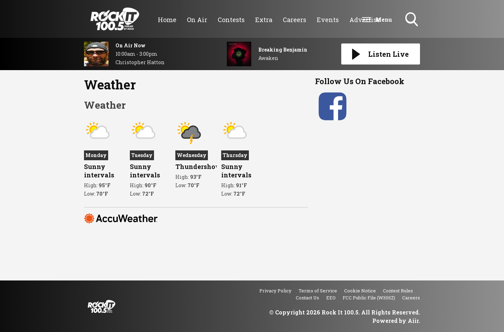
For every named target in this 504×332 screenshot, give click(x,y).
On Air (197, 19)
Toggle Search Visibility (412, 20)
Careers (294, 19)
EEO (331, 297)
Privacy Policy (275, 290)
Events (328, 19)
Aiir (413, 320)
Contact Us (307, 297)
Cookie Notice (360, 290)
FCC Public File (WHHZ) (369, 297)
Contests (231, 19)
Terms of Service (318, 290)
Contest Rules (398, 290)
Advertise (364, 19)
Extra (263, 19)
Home (167, 19)
